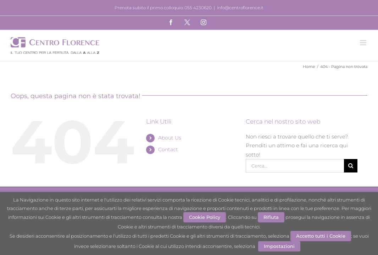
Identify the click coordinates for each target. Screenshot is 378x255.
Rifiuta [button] (271, 217)
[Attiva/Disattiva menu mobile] (363, 42)
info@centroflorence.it (240, 7)
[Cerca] (350, 165)
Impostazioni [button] (279, 246)
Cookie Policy (204, 217)
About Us (169, 138)
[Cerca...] (295, 165)
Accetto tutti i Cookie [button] (320, 236)
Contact (168, 149)
